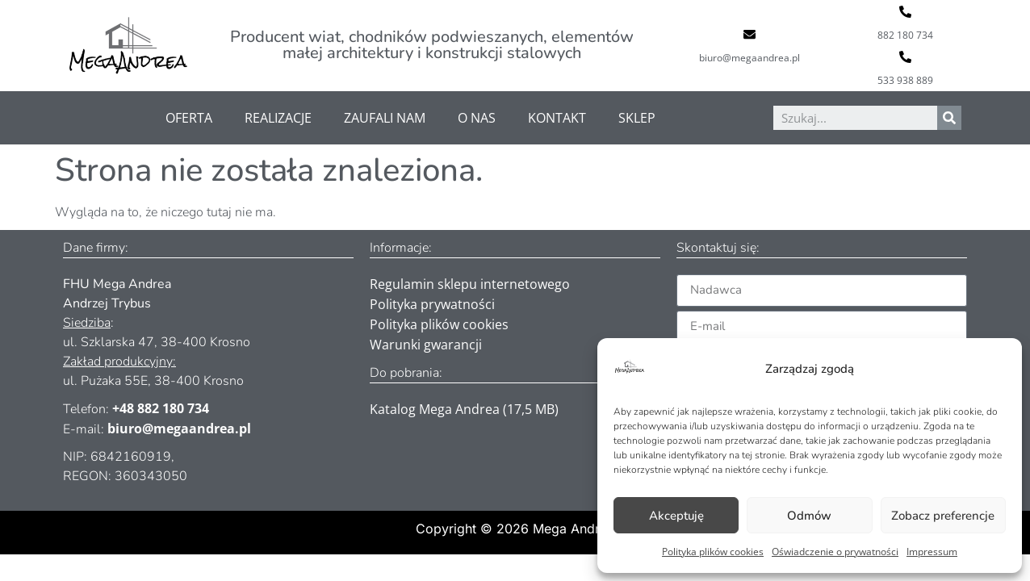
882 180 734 (905, 35)
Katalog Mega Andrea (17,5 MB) (464, 409)
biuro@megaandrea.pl (749, 58)
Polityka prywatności (432, 304)
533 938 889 (905, 80)
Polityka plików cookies (713, 551)
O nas (477, 118)
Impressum (931, 551)
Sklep (636, 118)
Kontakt (557, 118)
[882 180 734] (905, 12)
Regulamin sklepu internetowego (470, 284)
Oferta (188, 118)
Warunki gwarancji (426, 344)
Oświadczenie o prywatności (835, 551)
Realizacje (278, 118)
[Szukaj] (949, 118)
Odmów (809, 516)
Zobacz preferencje (942, 516)
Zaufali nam (384, 118)
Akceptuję (676, 516)
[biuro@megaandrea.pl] (749, 34)
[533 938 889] (905, 57)
